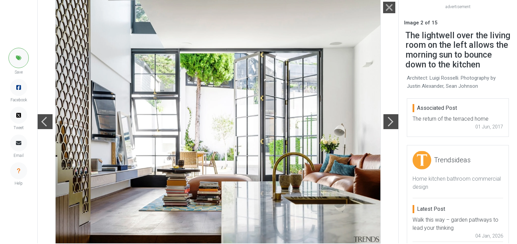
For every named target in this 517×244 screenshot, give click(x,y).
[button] (18, 58)
